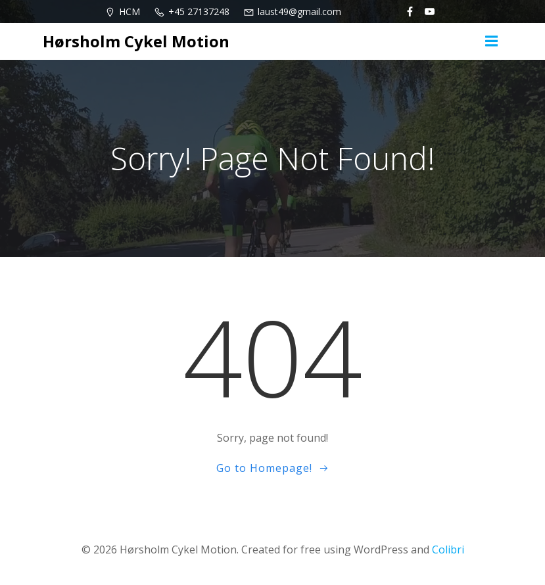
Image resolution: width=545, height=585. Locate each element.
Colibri (448, 549)
